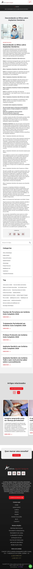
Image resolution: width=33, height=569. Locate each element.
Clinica (16, 509)
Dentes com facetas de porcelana (10, 287)
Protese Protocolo (7, 265)
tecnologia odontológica (8, 305)
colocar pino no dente (7, 284)
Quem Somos (16, 507)
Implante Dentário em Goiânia (9, 295)
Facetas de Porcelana (16, 540)
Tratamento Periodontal (8, 273)
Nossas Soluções (16, 516)
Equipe (17, 514)
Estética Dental (6, 255)
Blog (6, 9)
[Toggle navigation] (30, 2)
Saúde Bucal (5, 271)
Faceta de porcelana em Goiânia (18, 289)
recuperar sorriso (6, 300)
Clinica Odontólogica (7, 252)
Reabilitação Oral (6, 268)
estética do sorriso (7, 289)
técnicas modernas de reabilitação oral (11, 302)
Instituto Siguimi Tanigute (22, 295)
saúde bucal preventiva (16, 300)
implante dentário (16, 292)
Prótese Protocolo (16, 528)
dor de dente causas (22, 287)
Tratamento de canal (16, 533)
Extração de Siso (16, 537)
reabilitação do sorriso (15, 297)
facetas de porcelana (7, 292)
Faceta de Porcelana (7, 258)
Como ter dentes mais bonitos (19, 284)
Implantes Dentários (16, 542)
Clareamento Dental (16, 535)
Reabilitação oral (24, 297)
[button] (18, 392)
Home (16, 505)
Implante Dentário (6, 260)
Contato (16, 521)
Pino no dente (6, 297)
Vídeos (17, 512)
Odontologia (5, 263)
